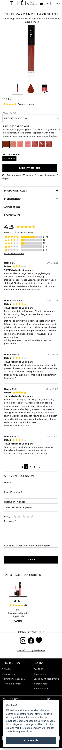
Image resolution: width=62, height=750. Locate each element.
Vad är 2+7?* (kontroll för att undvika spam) (27, 545)
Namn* (8, 482)
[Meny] (5, 3)
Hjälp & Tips (11, 663)
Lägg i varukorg (29, 168)
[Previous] (14, 466)
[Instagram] (23, 640)
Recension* (10, 521)
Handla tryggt (44, 698)
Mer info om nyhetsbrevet (31, 650)
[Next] (48, 466)
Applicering (8, 674)
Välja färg (7, 669)
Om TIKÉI (39, 663)
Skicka (31, 559)
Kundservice (12, 698)
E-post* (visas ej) (13, 492)
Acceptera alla (31, 740)
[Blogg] (39, 640)
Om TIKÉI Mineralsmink (46, 678)
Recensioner (40, 674)
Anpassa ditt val (24, 731)
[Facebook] (31, 640)
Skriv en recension (14, 253)
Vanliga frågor (41, 688)
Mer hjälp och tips (11, 683)
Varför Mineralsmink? (13, 678)
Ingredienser (12, 199)
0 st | (49, 3)
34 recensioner (26, 104)
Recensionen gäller (14, 501)
